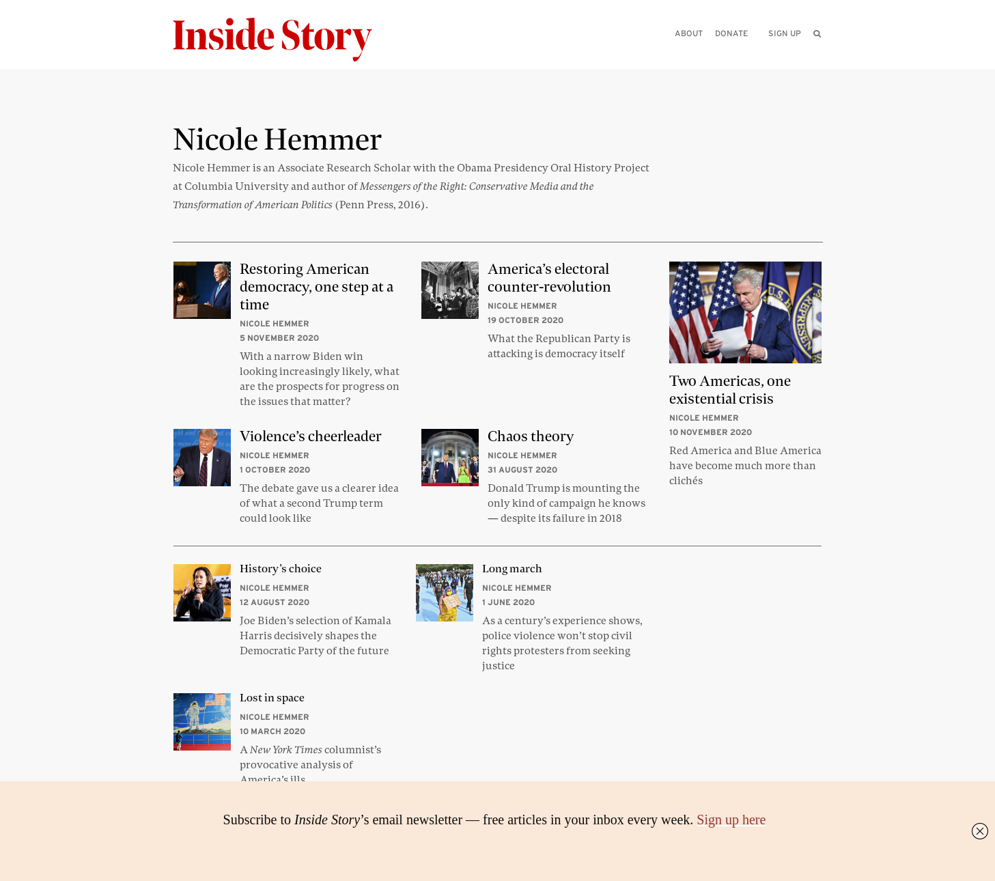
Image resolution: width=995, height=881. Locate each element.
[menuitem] (817, 33)
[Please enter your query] (746, 52)
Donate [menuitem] (731, 33)
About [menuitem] (689, 33)
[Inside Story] (282, 40)
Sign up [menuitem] (784, 33)
